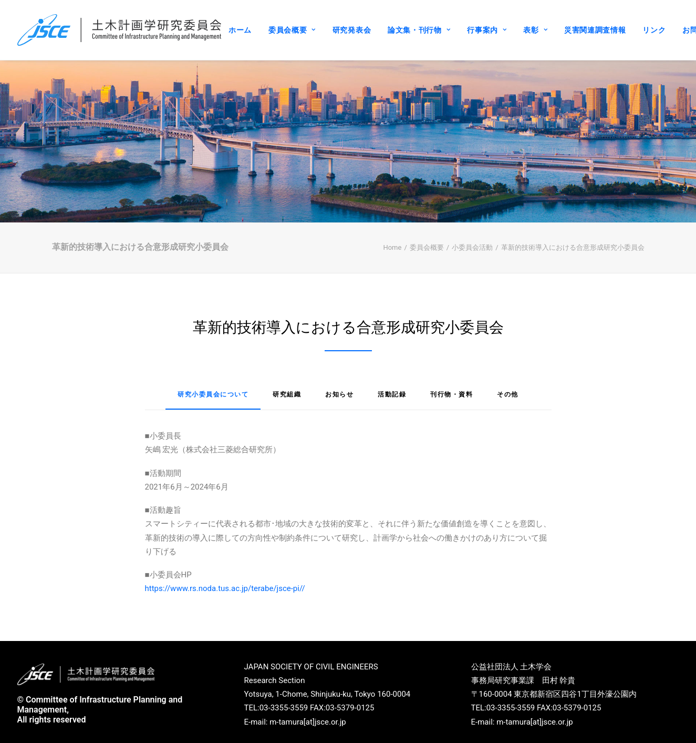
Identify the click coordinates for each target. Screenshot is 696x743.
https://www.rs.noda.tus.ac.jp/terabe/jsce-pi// (225, 584)
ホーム (240, 30)
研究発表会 (352, 30)
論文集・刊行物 (419, 30)
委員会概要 (292, 30)
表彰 (535, 30)
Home (392, 243)
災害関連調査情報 (595, 30)
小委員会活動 (472, 243)
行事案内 (486, 30)
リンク (654, 30)
